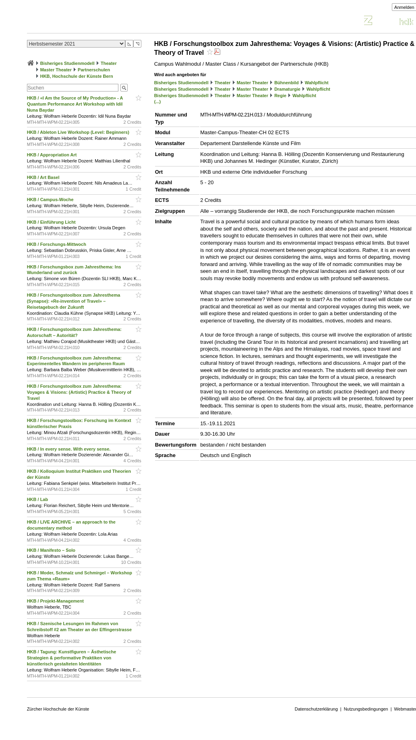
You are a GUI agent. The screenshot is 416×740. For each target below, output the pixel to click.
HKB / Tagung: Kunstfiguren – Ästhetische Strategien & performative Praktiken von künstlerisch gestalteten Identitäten (71, 657)
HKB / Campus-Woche (51, 199)
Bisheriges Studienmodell (67, 63)
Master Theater (56, 69)
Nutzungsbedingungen (366, 709)
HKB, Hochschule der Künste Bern (76, 76)
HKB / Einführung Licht (52, 222)
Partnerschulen (94, 69)
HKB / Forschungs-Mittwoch (57, 244)
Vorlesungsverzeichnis (86, 21)
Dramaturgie (287, 89)
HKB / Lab (38, 499)
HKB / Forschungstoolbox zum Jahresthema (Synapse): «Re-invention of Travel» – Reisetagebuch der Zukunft (73, 301)
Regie (280, 95)
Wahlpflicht (317, 82)
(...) (157, 101)
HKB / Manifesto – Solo (52, 550)
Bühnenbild (286, 82)
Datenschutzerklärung (316, 709)
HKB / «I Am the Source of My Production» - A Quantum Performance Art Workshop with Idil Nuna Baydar (75, 104)
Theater (109, 63)
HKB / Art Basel (44, 177)
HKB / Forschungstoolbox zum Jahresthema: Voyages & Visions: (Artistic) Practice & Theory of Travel (79, 392)
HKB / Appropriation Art (52, 154)
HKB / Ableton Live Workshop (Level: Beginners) (78, 132)
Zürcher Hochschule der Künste (58, 709)
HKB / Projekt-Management (56, 601)
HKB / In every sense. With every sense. (69, 449)
